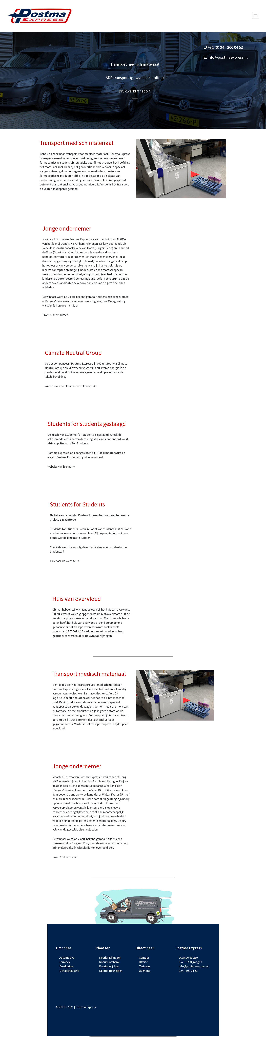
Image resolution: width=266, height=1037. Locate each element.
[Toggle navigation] (255, 16)
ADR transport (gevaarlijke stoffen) (135, 77)
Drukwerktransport (135, 91)
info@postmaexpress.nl (228, 57)
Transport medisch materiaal (134, 64)
